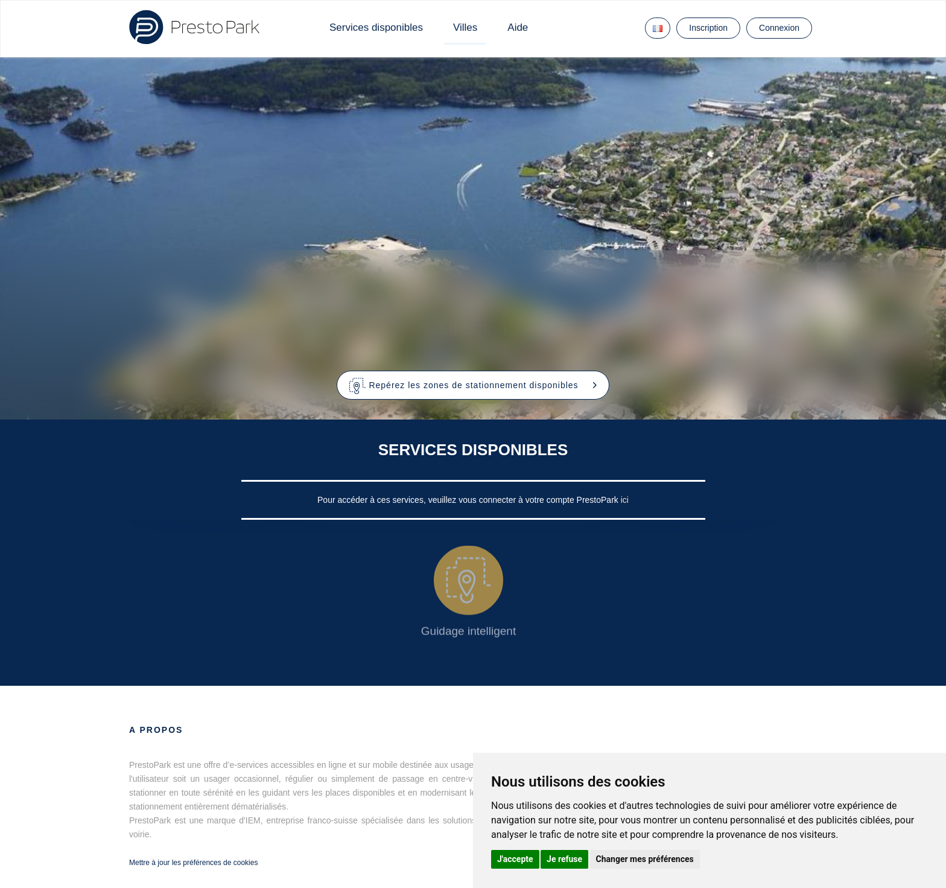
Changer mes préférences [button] (645, 859)
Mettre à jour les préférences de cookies (193, 862)
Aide (517, 27)
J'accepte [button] (515, 859)
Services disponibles (376, 27)
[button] (473, 385)
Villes (465, 27)
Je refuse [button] (564, 859)
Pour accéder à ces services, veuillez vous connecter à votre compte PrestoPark (469, 500)
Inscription (708, 28)
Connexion (779, 28)
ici (625, 500)
